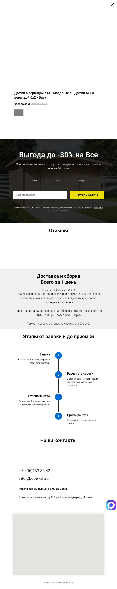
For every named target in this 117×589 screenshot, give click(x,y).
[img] (111, 509)
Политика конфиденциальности (58, 582)
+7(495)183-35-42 (34, 470)
